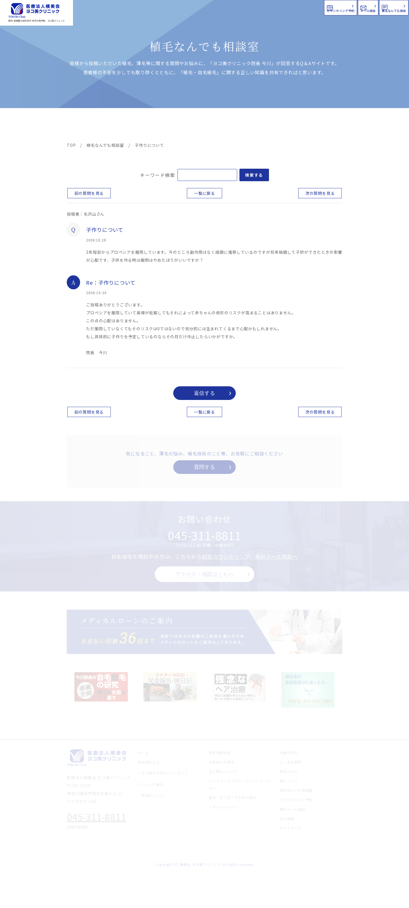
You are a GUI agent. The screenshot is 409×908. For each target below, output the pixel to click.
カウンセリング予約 (238, 7)
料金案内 (192, 125)
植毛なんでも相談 (371, 7)
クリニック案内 (156, 125)
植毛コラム (291, 125)
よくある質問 (225, 125)
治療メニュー (118, 125)
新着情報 (258, 125)
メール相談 (306, 7)
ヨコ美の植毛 (83, 125)
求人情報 (325, 125)
